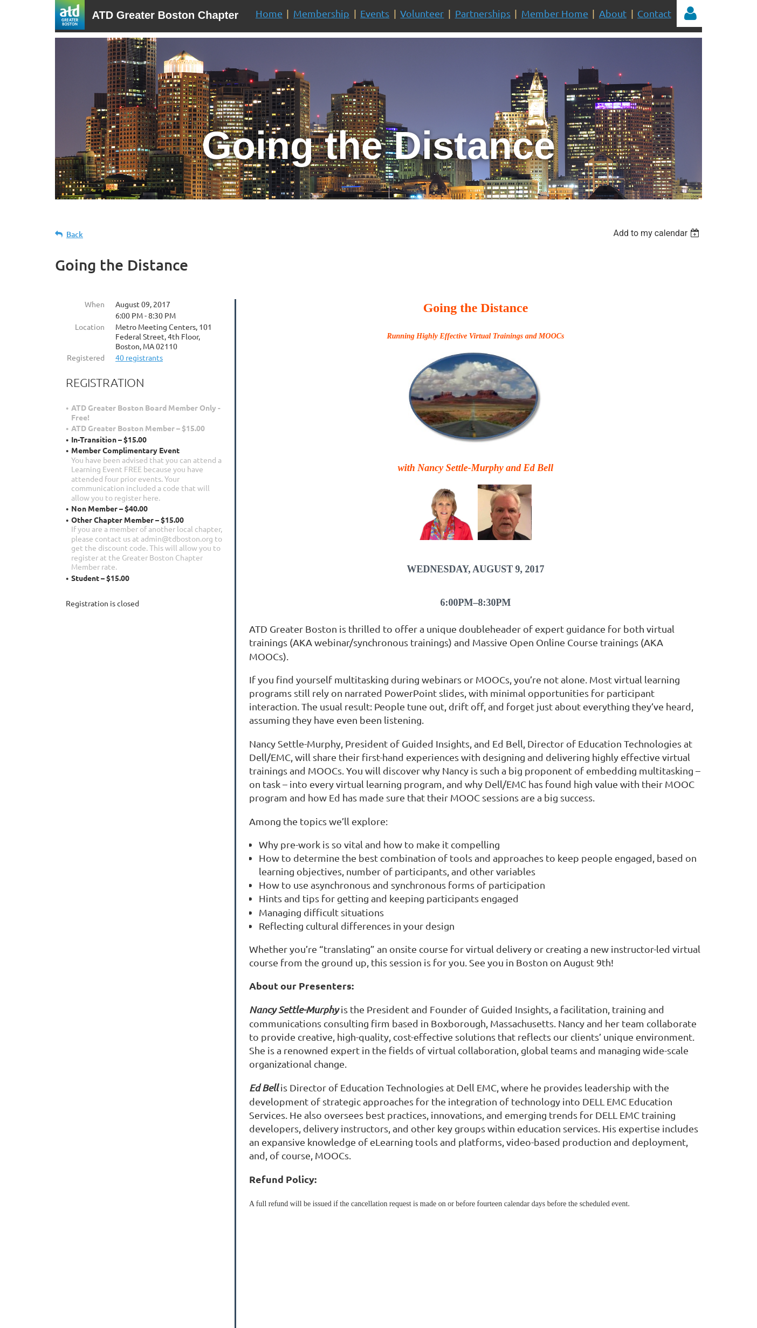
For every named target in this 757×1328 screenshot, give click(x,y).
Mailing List (396, 1258)
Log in (690, 13)
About (613, 13)
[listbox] (657, 233)
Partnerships (483, 13)
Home (269, 13)
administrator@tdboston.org (387, 1291)
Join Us (485, 1258)
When (95, 304)
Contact (654, 13)
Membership (321, 13)
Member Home (554, 13)
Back (74, 234)
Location (90, 326)
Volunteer (422, 13)
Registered (86, 357)
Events (374, 13)
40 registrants (139, 357)
